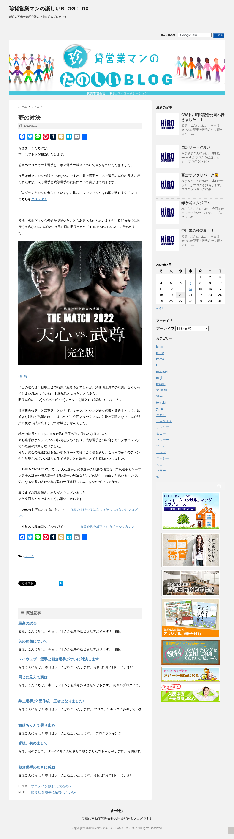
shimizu (161, 390)
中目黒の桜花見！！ (197, 231)
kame (160, 353)
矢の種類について (33, 641)
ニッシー (162, 458)
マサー (161, 471)
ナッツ (161, 452)
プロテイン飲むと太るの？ (51, 786)
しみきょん (164, 421)
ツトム (29, 556)
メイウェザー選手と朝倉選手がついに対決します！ (60, 659)
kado (159, 347)
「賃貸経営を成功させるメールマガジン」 (107, 526)
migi (159, 378)
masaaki (162, 371)
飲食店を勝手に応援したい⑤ (53, 792)
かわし (161, 415)
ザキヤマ (162, 427)
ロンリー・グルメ (196, 147)
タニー (161, 433)
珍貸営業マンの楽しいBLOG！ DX (49, 8)
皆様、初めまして (33, 743)
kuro (159, 365)
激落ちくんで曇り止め (36, 725)
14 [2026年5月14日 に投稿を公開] (190, 289)
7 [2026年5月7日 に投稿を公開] (190, 283)
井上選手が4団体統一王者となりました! (51, 701)
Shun (160, 396)
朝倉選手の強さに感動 (36, 767)
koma (160, 359)
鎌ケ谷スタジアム (196, 203)
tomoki (161, 402)
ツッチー (162, 440)
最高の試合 (27, 623)
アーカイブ (165, 328)
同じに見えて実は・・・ (38, 677)
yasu (159, 409)
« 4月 (160, 308)
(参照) (22, 376)
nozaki (160, 384)
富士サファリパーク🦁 (200, 175)
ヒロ (159, 464)
